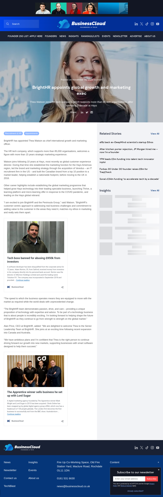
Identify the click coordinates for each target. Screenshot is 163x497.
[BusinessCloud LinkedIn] (136, 23)
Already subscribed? (135, 491)
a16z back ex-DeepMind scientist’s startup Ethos (126, 142)
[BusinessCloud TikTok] (146, 23)
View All (155, 133)
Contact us (10, 478)
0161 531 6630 (66, 478)
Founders (51, 36)
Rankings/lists (90, 36)
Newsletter (120, 36)
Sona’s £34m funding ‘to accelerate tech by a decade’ (129, 179)
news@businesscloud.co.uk (73, 486)
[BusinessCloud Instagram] (152, 23)
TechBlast (9, 485)
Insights (74, 36)
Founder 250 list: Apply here (25, 36)
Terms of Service (126, 486)
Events (106, 36)
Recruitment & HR (13, 133)
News (62, 36)
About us (149, 36)
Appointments (31, 133)
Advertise (136, 36)
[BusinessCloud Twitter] (141, 23)
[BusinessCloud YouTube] (157, 23)
